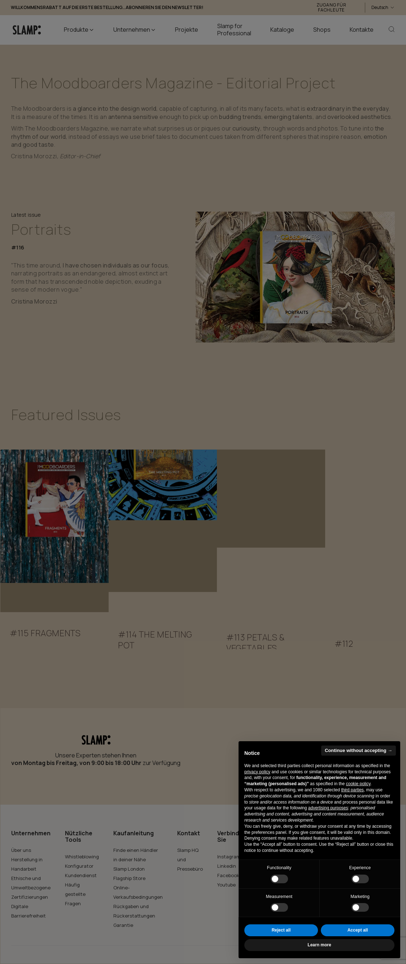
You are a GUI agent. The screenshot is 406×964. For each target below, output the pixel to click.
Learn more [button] (319, 944)
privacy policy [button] (257, 771)
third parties (352, 789)
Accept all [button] (358, 930)
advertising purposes (328, 807)
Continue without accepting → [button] (358, 750)
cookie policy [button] (358, 783)
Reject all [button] (281, 930)
